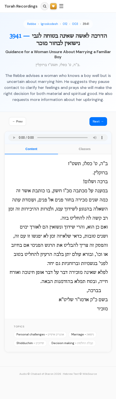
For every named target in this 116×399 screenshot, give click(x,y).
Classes (85, 149)
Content (31, 149)
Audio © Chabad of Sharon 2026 (40, 374)
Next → (98, 121)
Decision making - (72, 343)
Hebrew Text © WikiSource (80, 374)
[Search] (45, 6)
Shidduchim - (30, 343)
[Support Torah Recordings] (53, 6)
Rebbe (31, 24)
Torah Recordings (20, 6)
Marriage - (82, 334)
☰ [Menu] (61, 6)
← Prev (17, 121)
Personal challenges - (40, 334)
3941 (86, 24)
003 (75, 24)
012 (65, 24)
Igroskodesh (49, 24)
